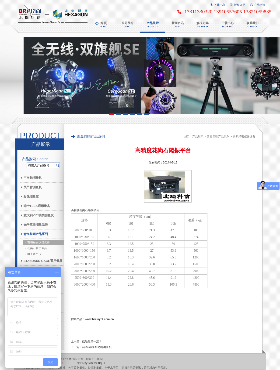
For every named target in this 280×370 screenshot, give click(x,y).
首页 (186, 136)
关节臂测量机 (33, 187)
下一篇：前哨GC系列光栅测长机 (91, 347)
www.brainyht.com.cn (99, 319)
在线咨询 (259, 5)
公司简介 (128, 23)
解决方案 (202, 23)
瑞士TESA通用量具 (37, 206)
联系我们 (252, 23)
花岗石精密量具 (37, 248)
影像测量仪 (31, 196)
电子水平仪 (34, 254)
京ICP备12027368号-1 (91, 363)
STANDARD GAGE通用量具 (43, 261)
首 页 (103, 23)
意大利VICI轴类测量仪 (39, 215)
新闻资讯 (178, 23)
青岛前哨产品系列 (36, 234)
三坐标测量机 (33, 178)
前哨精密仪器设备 (38, 242)
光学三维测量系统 (36, 224)
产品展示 (153, 23)
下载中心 (219, 5)
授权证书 (239, 5)
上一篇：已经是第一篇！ (86, 341)
